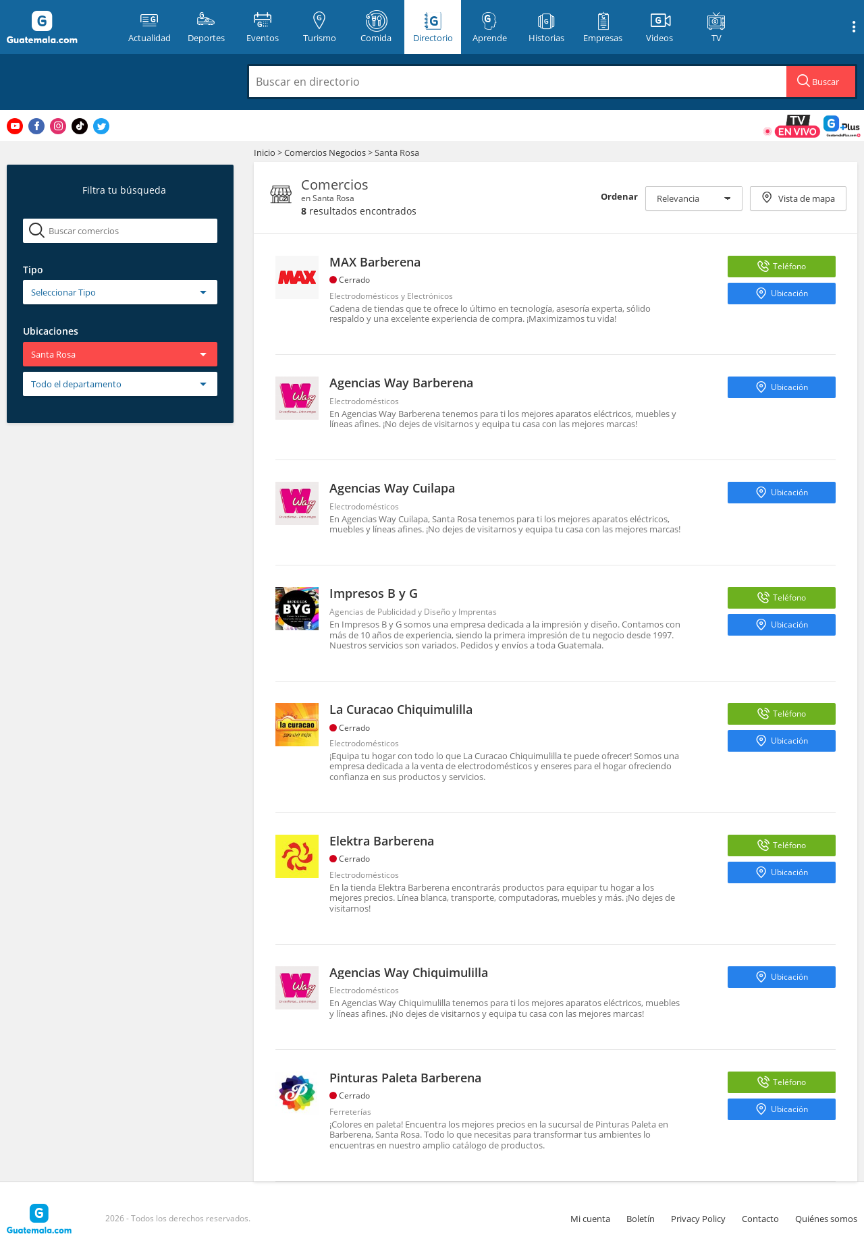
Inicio (264, 152)
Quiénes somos (826, 1219)
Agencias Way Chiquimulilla (408, 972)
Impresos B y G (373, 593)
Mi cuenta (590, 1219)
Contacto (760, 1219)
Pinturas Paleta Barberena (405, 1078)
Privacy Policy (698, 1219)
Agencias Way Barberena (401, 382)
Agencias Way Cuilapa (392, 488)
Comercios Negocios (326, 152)
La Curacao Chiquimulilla (401, 709)
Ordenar (619, 196)
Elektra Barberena (381, 841)
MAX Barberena (375, 262)
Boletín (640, 1219)
